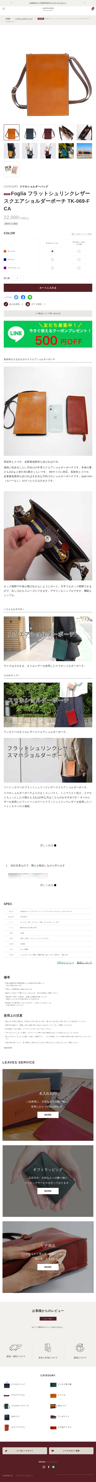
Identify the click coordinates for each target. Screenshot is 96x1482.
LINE (53, 1467)
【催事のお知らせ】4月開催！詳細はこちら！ (48, 3)
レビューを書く (48, 1318)
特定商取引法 (7, 1476)
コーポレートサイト (24, 1451)
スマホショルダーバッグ (24, 19)
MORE (48, 1115)
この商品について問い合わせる (48, 313)
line (30, 297)
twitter (16, 297)
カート (92, 9)
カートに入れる (48, 288)
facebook (49, 1467)
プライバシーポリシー (24, 1476)
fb (23, 297)
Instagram (44, 1467)
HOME (8, 19)
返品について (84, 962)
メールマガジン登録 (71, 1451)
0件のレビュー (65, 962)
